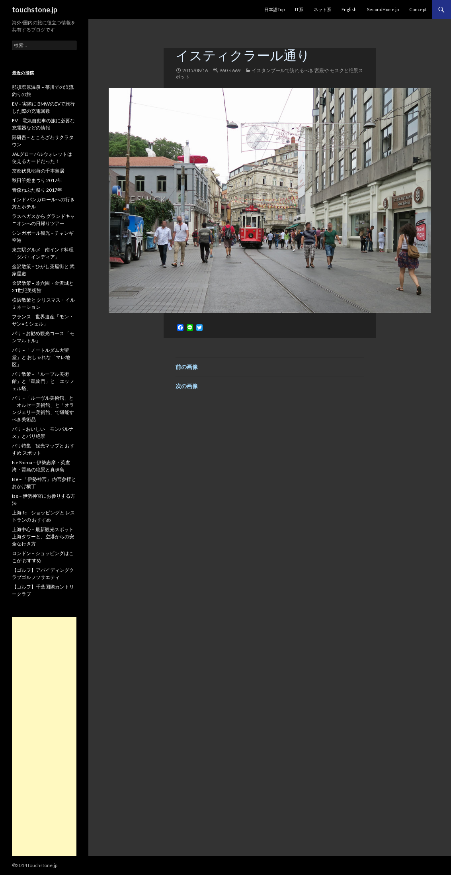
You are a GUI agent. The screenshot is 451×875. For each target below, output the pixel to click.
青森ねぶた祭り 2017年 (37, 190)
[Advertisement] (44, 736)
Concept (418, 9)
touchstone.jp (34, 9)
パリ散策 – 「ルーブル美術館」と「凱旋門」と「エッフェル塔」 (43, 381)
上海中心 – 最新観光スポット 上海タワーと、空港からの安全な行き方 (43, 536)
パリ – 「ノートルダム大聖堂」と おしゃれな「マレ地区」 (41, 357)
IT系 (299, 9)
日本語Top (274, 9)
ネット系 (322, 9)
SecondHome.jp (383, 9)
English (349, 9)
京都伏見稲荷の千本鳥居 (38, 171)
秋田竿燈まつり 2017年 (37, 180)
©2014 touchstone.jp (34, 865)
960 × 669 (229, 70)
